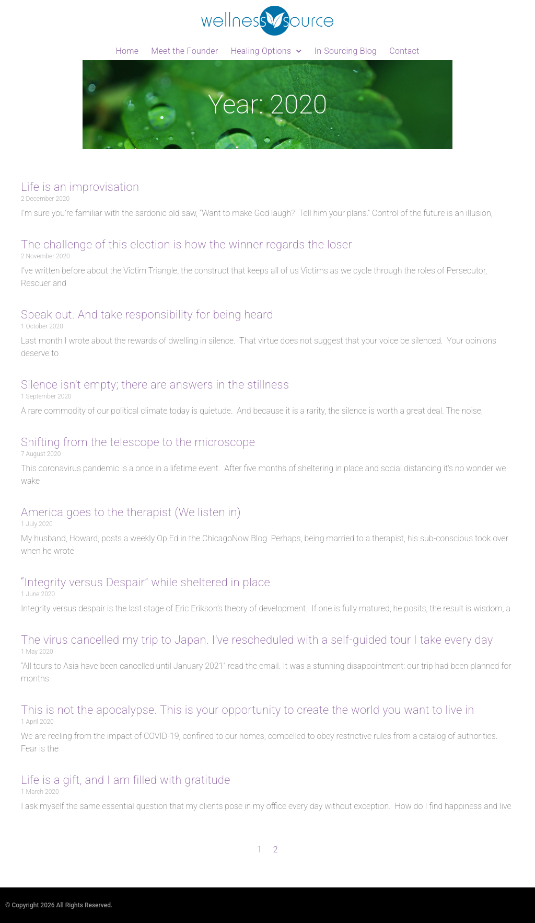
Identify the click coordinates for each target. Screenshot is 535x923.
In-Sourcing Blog (346, 51)
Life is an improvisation (80, 186)
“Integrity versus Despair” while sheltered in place (145, 582)
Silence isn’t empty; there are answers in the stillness (155, 384)
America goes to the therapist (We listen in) (131, 512)
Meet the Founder (184, 51)
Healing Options (266, 51)
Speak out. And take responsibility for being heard (147, 314)
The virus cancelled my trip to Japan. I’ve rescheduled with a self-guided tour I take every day (257, 639)
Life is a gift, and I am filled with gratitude (125, 780)
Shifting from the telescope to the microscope (138, 442)
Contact (404, 51)
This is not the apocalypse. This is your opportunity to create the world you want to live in (247, 709)
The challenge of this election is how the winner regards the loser (186, 244)
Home (126, 51)
